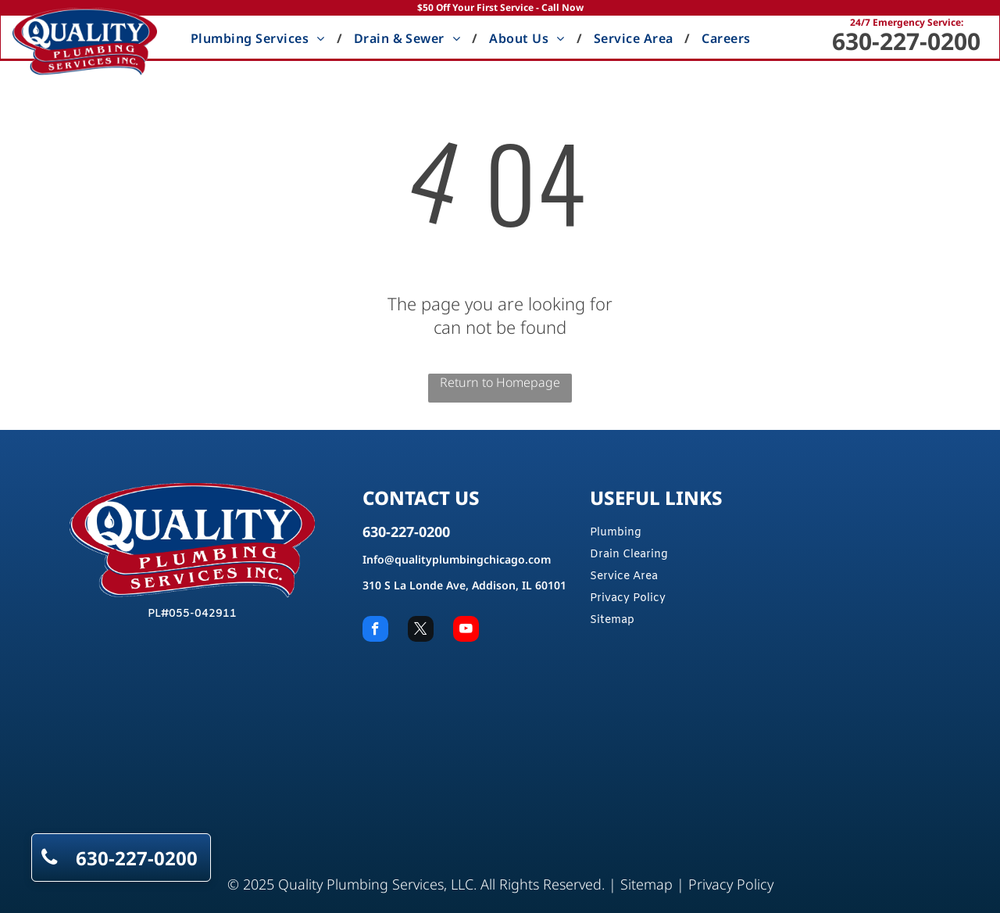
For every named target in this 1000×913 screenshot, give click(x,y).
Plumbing (615, 532)
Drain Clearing (629, 554)
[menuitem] (260, 38)
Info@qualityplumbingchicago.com (456, 559)
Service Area (624, 576)
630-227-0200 (906, 41)
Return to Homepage (500, 382)
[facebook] (375, 631)
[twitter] (421, 631)
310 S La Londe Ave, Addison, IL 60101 (464, 585)
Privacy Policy (628, 598)
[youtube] (466, 631)
